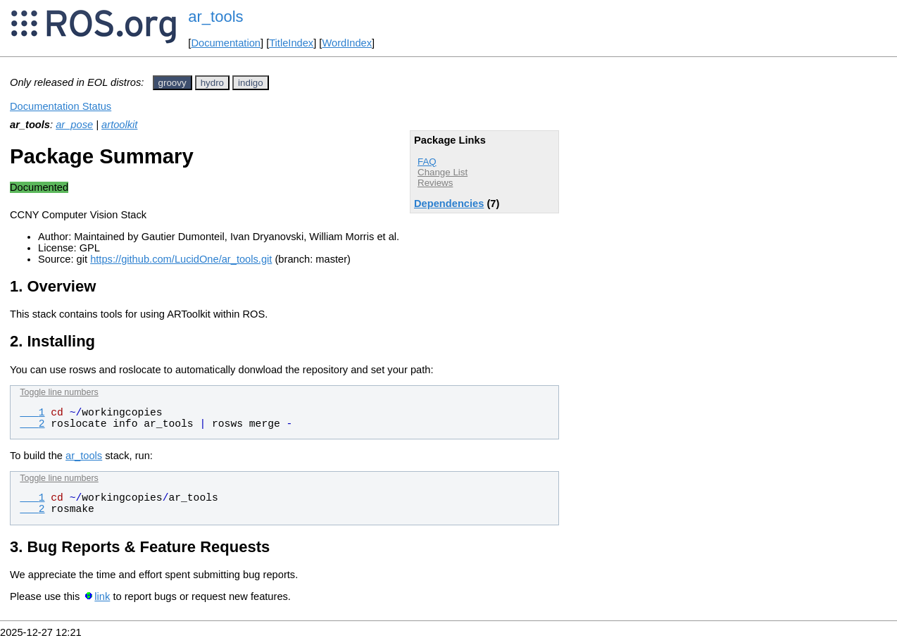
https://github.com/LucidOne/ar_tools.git (181, 259)
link (102, 596)
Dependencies (449, 203)
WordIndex (347, 43)
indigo (250, 82)
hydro (212, 82)
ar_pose (74, 124)
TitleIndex (291, 43)
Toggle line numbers (59, 392)
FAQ (427, 161)
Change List (443, 172)
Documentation (226, 43)
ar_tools (215, 16)
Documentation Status (60, 106)
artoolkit (119, 124)
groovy (172, 82)
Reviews (435, 182)
